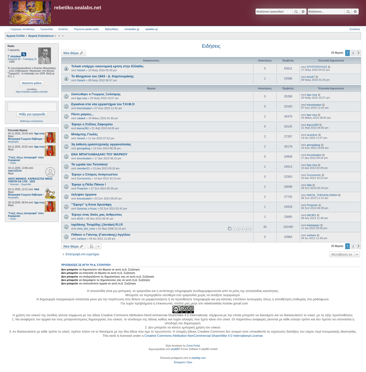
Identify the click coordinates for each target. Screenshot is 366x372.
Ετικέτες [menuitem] (63, 29)
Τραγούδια (46, 29)
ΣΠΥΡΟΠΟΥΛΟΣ (317, 66)
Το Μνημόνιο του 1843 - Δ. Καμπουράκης (102, 76)
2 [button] (353, 53)
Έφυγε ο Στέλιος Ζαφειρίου (92, 124)
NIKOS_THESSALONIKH (322, 195)
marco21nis (15, 170)
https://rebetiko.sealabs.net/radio (32, 92)
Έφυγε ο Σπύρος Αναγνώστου (94, 174)
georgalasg (83, 148)
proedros (312, 134)
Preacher (82, 188)
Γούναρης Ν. (30, 59)
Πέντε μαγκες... (82, 114)
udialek (81, 118)
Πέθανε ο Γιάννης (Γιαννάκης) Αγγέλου (100, 234)
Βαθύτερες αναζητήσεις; (31, 121)
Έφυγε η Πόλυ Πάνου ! (88, 184)
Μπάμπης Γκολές (84, 134)
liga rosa (39, 133)
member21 (83, 168)
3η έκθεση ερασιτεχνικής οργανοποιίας (101, 144)
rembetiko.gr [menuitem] (131, 29)
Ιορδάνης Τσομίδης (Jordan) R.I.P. (97, 224)
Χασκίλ (81, 70)
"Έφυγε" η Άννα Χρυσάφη (91, 204)
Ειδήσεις (211, 46)
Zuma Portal (193, 345)
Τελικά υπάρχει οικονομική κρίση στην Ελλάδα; (107, 66)
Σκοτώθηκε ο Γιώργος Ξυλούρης (96, 94)
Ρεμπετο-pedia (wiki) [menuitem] (86, 29)
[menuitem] (179, 362)
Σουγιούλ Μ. (14, 59)
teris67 (311, 76)
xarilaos (81, 238)
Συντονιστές (84, 178)
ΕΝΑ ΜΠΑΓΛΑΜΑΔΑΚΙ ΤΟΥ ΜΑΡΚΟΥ (99, 154)
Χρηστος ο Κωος (87, 208)
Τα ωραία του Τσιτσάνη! (89, 164)
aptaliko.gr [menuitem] (151, 29)
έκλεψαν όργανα (83, 194)
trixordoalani (84, 108)
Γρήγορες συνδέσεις (23, 29)
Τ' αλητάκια (14, 56)
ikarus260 (83, 128)
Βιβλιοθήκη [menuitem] (111, 29)
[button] (358, 53)
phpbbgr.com (199, 358)
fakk (36, 189)
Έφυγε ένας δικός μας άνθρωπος (96, 214)
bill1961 (311, 215)
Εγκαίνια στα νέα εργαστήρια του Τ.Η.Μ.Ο (103, 104)
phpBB (174, 349)
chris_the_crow (86, 228)
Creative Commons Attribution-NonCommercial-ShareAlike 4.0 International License (203, 335)
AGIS (80, 218)
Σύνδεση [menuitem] (355, 29)
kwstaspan (313, 225)
